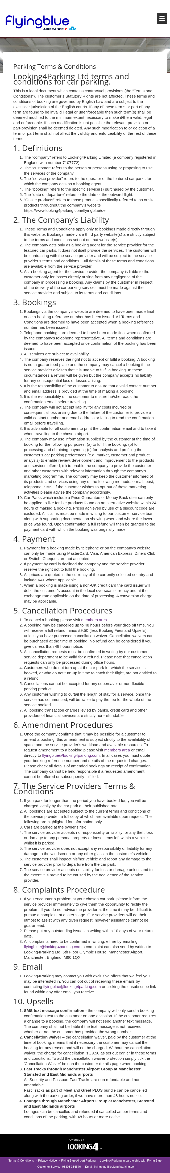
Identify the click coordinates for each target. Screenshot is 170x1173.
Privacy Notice (47, 1160)
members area (94, 619)
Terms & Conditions (21, 1160)
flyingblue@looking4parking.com (70, 755)
